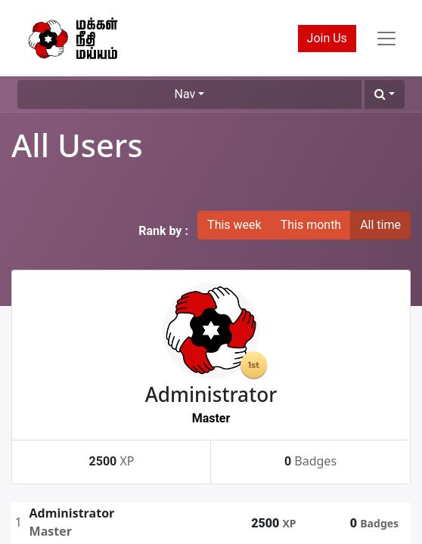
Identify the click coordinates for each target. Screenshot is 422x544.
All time (380, 225)
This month (311, 225)
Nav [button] (185, 94)
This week (234, 225)
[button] (385, 94)
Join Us (327, 38)
